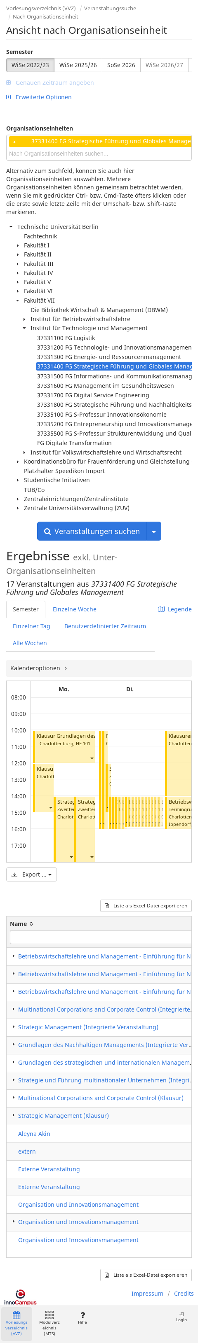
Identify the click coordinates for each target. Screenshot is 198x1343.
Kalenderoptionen (36, 668)
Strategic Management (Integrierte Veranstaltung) (88, 1027)
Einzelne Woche (75, 609)
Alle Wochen (30, 643)
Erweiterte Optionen (39, 97)
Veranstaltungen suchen (92, 531)
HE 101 (83, 743)
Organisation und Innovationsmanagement (78, 1204)
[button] (92, 758)
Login (181, 1316)
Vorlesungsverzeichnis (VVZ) (41, 8)
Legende (175, 609)
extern (27, 1151)
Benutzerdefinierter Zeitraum (105, 626)
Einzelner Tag (31, 626)
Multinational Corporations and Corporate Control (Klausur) (101, 1098)
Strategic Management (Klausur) (63, 1115)
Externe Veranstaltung (49, 1169)
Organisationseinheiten (39, 128)
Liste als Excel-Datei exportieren (146, 905)
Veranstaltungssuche (110, 8)
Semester (19, 52)
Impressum (147, 1293)
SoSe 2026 (121, 65)
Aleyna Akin (34, 1134)
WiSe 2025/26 (78, 65)
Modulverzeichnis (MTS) (49, 1323)
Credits (184, 1293)
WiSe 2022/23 (30, 65)
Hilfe (82, 1318)
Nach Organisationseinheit (45, 16)
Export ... (32, 874)
